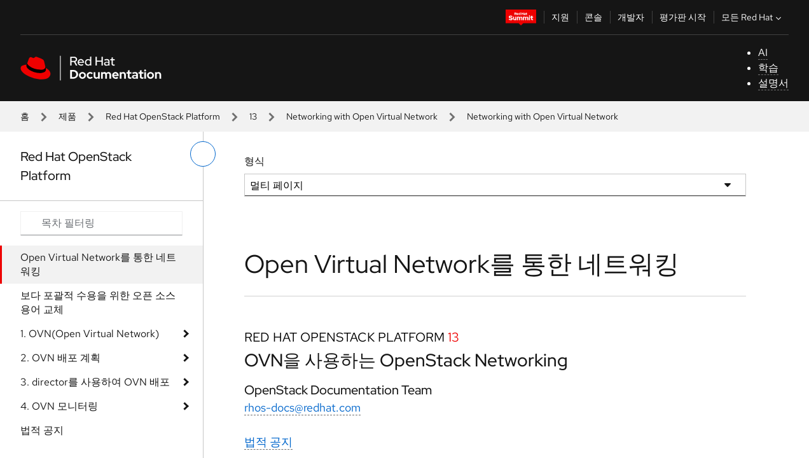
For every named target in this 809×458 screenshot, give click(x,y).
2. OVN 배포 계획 (60, 357)
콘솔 (593, 17)
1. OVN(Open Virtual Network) (89, 333)
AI (763, 52)
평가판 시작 (683, 17)
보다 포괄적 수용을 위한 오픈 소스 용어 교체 (98, 302)
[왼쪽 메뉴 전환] (203, 154)
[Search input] (101, 223)
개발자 (631, 17)
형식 (254, 161)
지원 (560, 17)
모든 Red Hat (752, 17)
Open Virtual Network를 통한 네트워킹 (98, 264)
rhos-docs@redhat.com (302, 407)
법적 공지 (42, 430)
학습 (768, 67)
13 (253, 116)
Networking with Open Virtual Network (362, 116)
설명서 (773, 83)
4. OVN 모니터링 (59, 406)
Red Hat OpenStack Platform (163, 116)
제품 (67, 116)
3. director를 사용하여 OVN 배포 (95, 382)
